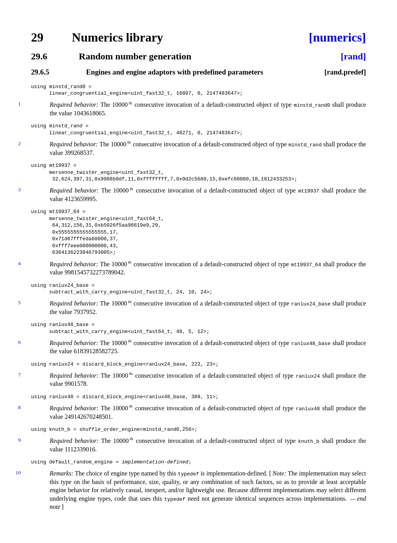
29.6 (39, 56)
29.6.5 (40, 72)
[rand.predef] (345, 72)
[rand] (353, 56)
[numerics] (337, 37)
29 (37, 37)
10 (18, 473)
